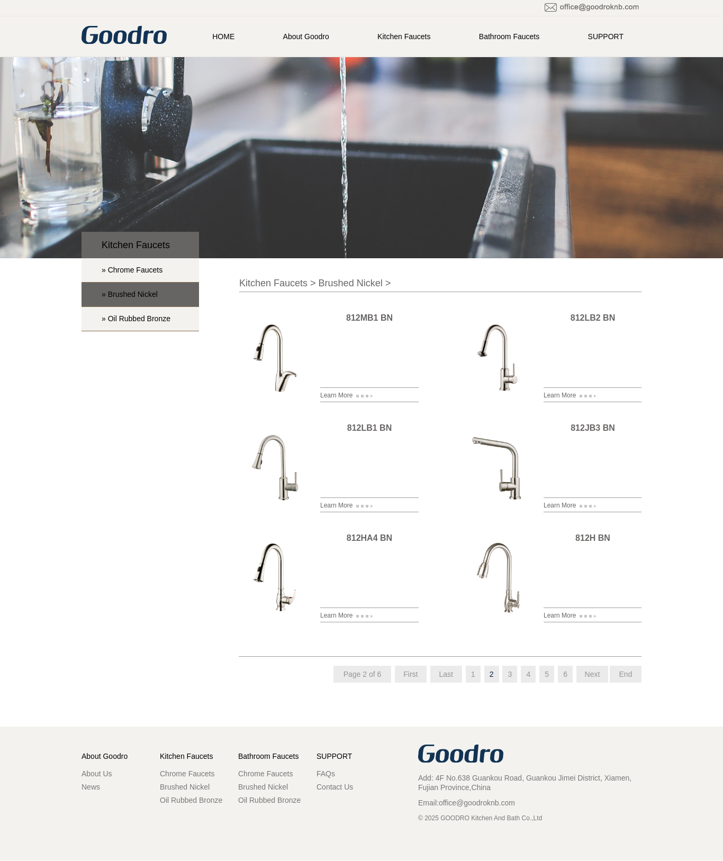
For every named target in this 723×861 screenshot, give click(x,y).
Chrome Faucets (187, 773)
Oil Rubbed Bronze (191, 800)
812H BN (592, 537)
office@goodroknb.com (477, 803)
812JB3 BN (593, 427)
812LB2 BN (593, 317)
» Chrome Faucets (132, 270)
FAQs (326, 773)
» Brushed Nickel (130, 294)
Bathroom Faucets (509, 36)
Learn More (346, 395)
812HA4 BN (369, 537)
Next (592, 674)
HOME (223, 36)
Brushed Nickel (351, 283)
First (410, 674)
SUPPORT (605, 36)
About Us (97, 773)
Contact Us (335, 787)
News (91, 787)
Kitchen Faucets (403, 36)
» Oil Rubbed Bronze (136, 318)
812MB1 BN (369, 317)
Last (446, 674)
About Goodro (306, 36)
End (625, 674)
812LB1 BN (369, 427)
